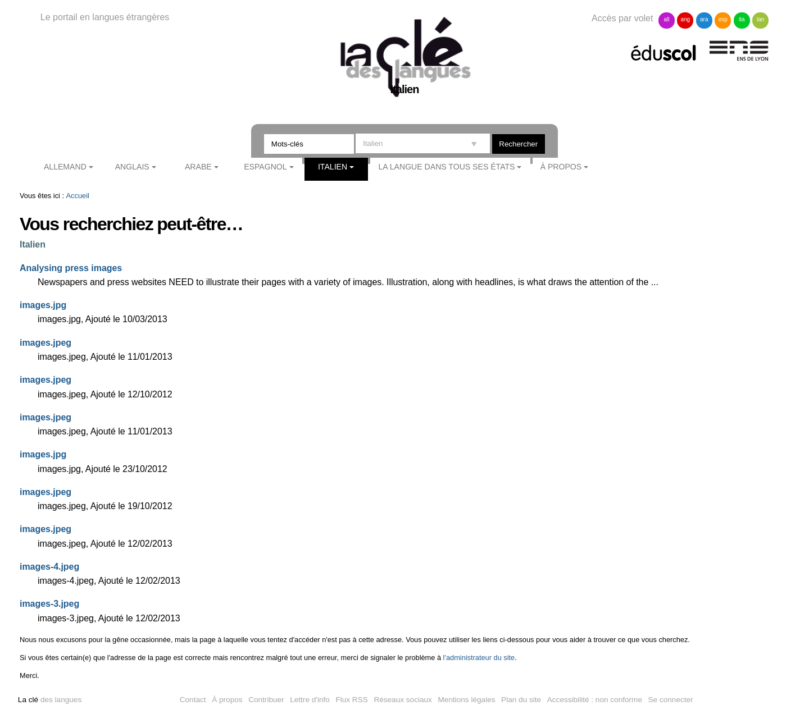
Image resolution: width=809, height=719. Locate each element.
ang (685, 19)
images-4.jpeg (49, 566)
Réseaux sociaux (403, 699)
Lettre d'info (310, 699)
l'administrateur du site (479, 657)
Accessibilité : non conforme (594, 699)
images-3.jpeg (49, 603)
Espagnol (265, 166)
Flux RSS (351, 699)
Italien (332, 166)
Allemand (65, 166)
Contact (193, 699)
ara (704, 19)
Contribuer (266, 699)
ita (742, 19)
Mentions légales (467, 699)
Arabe (198, 166)
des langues (49, 699)
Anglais (132, 166)
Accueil (77, 195)
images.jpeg (45, 342)
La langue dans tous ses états (446, 166)
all (666, 19)
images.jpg (43, 305)
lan (760, 19)
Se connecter (670, 699)
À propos (561, 166)
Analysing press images (71, 268)
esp (723, 19)
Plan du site (521, 699)
